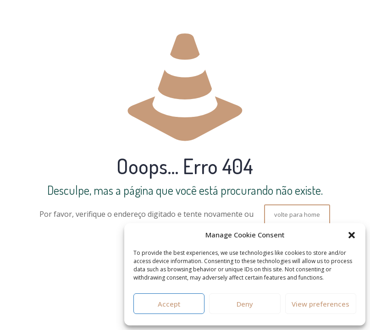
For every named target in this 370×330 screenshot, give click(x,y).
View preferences (320, 303)
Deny (245, 303)
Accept (169, 303)
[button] (351, 235)
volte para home (297, 214)
